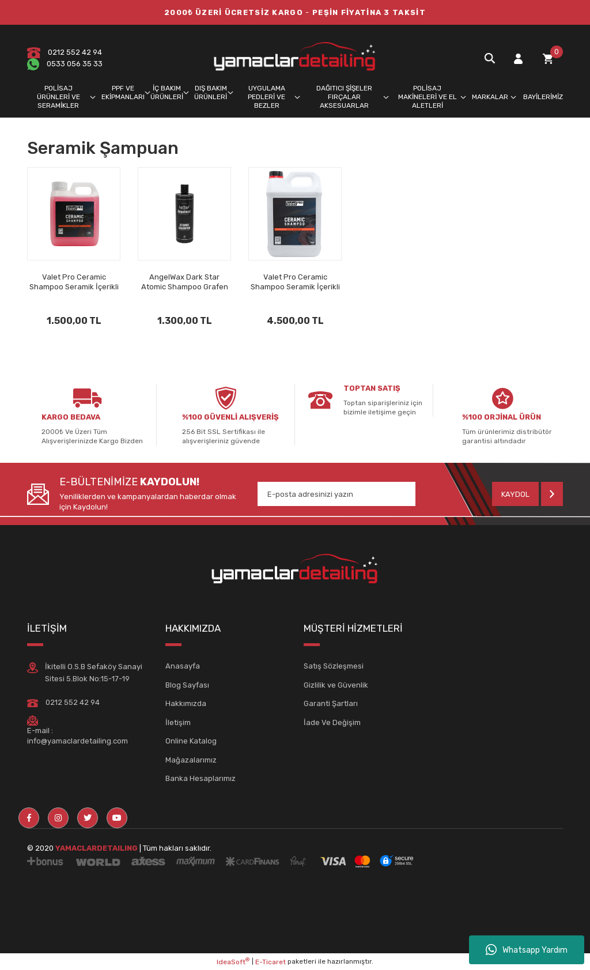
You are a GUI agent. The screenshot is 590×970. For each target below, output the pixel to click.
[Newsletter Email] (336, 494)
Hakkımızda (185, 703)
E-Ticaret (270, 962)
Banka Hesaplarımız (200, 778)
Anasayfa (182, 666)
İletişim (178, 722)
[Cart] (548, 58)
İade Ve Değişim (332, 722)
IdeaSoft (233, 961)
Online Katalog (191, 741)
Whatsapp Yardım (527, 949)
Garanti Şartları (331, 703)
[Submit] (527, 494)
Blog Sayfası (187, 685)
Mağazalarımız (191, 760)
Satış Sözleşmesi (334, 666)
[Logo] (295, 58)
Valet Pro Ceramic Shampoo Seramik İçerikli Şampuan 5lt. (295, 282)
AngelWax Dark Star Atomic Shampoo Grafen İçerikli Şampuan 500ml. (184, 282)
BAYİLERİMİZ (543, 97)
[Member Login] (518, 58)
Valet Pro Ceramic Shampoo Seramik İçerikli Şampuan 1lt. (74, 282)
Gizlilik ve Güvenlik (336, 685)
